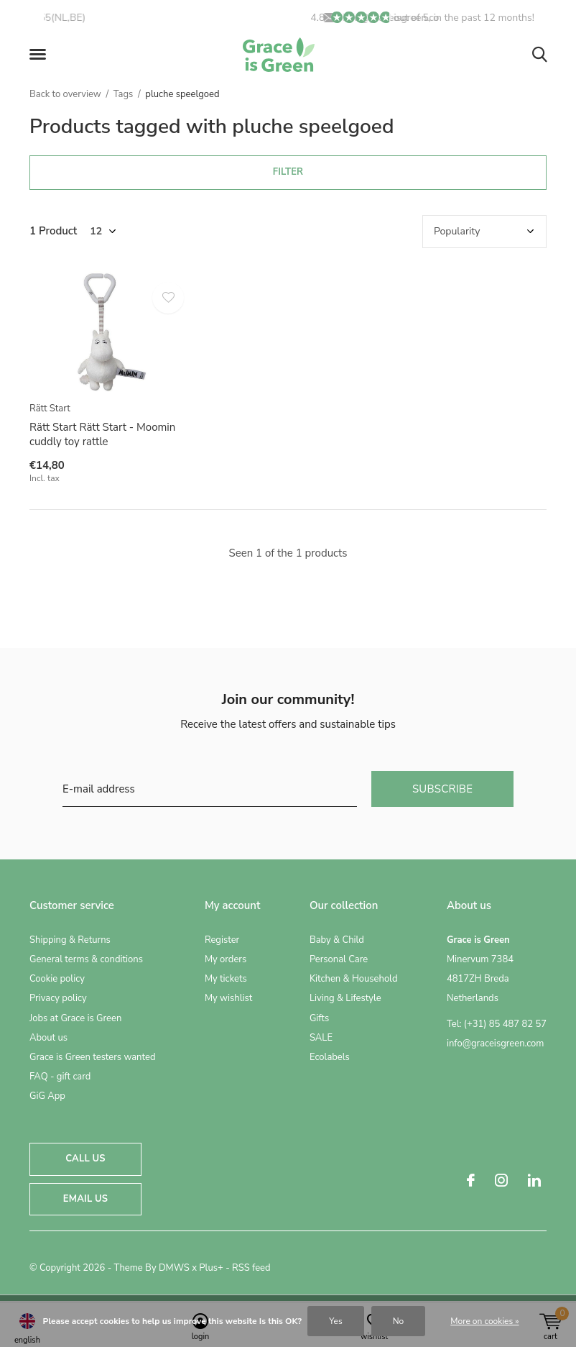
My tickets (226, 978)
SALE (321, 1037)
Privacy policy (58, 998)
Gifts (319, 1018)
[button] (40, 55)
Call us (85, 1158)
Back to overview (65, 94)
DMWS (174, 1267)
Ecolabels (330, 1057)
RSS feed (251, 1267)
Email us (85, 1198)
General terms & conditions (86, 959)
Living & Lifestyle (345, 998)
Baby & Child (337, 939)
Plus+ (211, 1267)
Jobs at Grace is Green (75, 1018)
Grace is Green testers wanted (92, 1057)
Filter (288, 171)
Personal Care (339, 959)
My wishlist (228, 998)
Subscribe (442, 789)
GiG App (47, 1096)
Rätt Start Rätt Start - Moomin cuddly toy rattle (102, 434)
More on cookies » (484, 1321)
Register (222, 939)
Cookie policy (57, 978)
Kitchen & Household (354, 978)
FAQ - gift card (59, 1076)
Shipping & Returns (70, 939)
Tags (123, 94)
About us (48, 1037)
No (398, 1321)
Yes (335, 1321)
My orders (225, 959)
